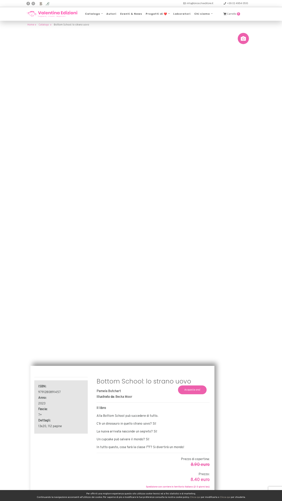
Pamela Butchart (109, 391)
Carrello (231, 14)
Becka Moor (123, 397)
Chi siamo (202, 14)
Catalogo (93, 14)
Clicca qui (195, 497)
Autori (111, 14)
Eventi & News (131, 14)
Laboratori (182, 14)
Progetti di (157, 14)
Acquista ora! (192, 390)
